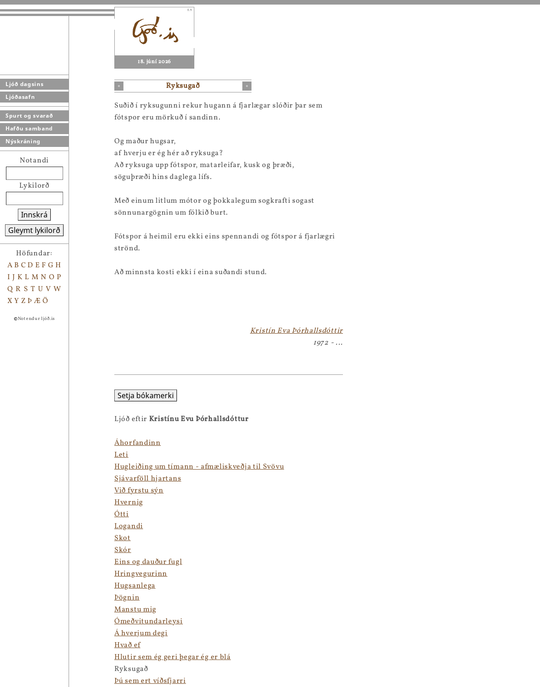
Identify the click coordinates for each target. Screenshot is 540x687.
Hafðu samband (29, 128)
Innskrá (34, 215)
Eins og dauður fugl (34, 562)
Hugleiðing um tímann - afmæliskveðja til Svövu (85, 467)
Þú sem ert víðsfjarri (36, 681)
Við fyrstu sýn (24, 491)
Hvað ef (13, 645)
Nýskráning (23, 141)
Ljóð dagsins (24, 84)
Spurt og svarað (29, 115)
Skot (8, 538)
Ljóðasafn (20, 97)
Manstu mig (21, 610)
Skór (8, 550)
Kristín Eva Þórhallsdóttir (296, 331)
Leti (7, 455)
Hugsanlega (20, 586)
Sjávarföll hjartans (33, 479)
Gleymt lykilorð (34, 230)
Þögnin (12, 598)
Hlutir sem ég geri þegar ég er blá (58, 657)
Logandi (14, 526)
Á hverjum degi (26, 633)
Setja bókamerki (31, 395)
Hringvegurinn (26, 574)
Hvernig (14, 503)
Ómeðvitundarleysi (34, 622)
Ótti (7, 514)
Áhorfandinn (23, 443)
